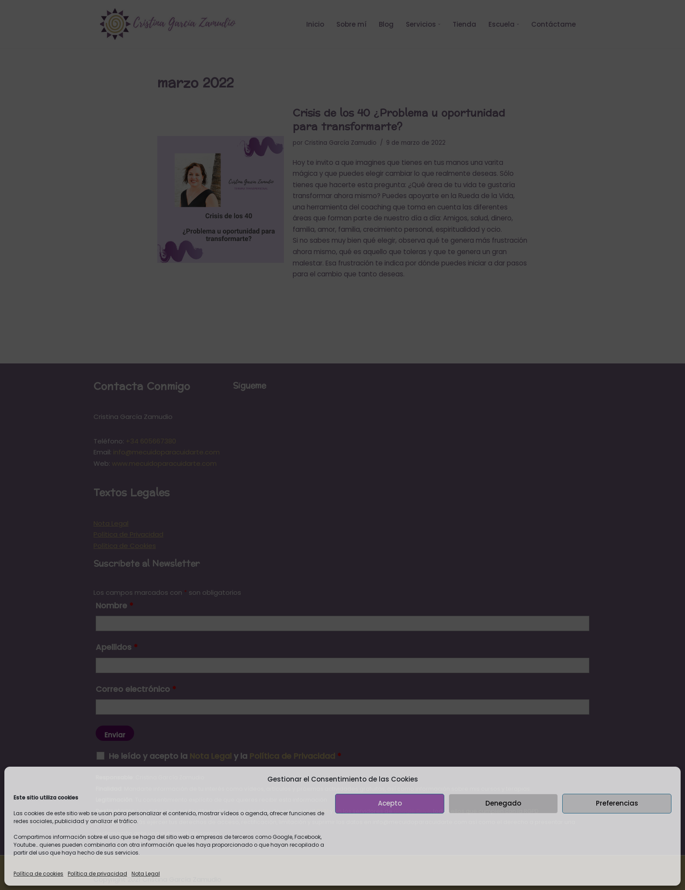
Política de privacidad (97, 873)
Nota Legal (145, 873)
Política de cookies (38, 873)
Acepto (390, 803)
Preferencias (617, 803)
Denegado (503, 803)
